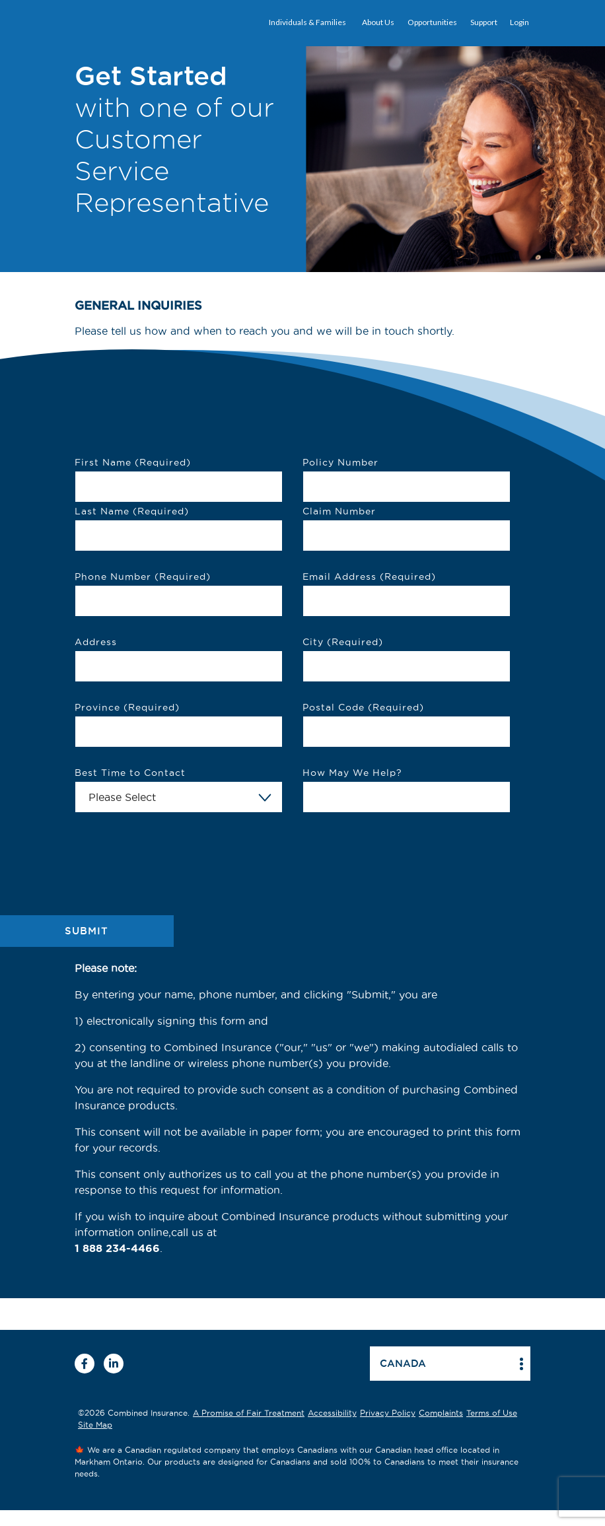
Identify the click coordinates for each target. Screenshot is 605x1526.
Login (519, 22)
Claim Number (339, 511)
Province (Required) (127, 707)
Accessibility (332, 1412)
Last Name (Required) (132, 511)
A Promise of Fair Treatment (248, 1412)
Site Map (95, 1424)
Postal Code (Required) (363, 707)
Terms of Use (491, 1412)
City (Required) (342, 642)
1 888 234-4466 (117, 1248)
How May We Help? (352, 772)
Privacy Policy (387, 1412)
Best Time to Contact (130, 772)
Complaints (441, 1412)
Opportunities (432, 22)
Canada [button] (403, 1363)
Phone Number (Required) (143, 576)
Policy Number (340, 462)
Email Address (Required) (369, 576)
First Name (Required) (133, 462)
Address (96, 642)
